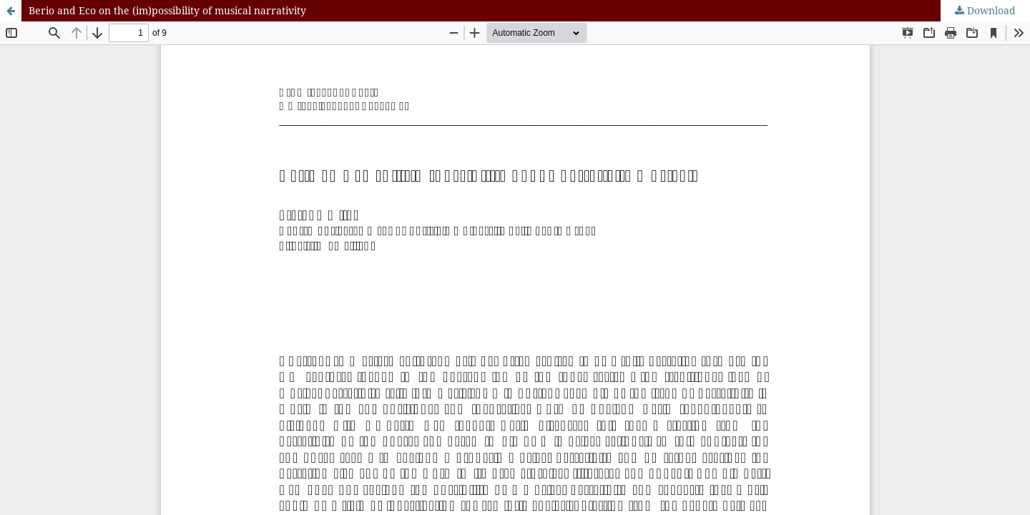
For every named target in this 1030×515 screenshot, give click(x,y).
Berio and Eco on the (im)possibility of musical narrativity (167, 10)
